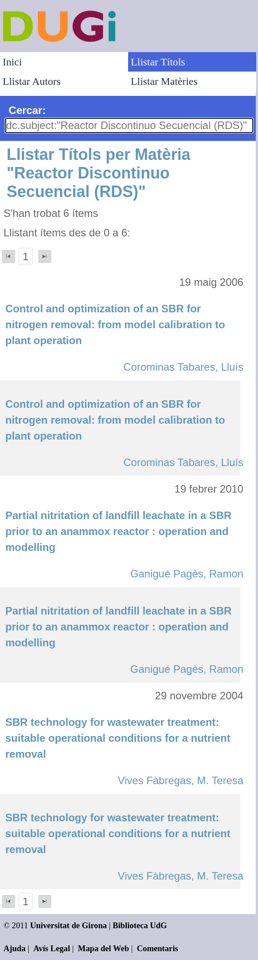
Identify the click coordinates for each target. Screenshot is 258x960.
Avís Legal (52, 948)
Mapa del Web (103, 948)
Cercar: (27, 110)
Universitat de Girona (68, 925)
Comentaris (157, 948)
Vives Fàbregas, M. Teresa (180, 780)
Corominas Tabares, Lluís (183, 367)
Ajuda (15, 948)
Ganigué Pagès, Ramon (186, 574)
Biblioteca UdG (140, 925)
